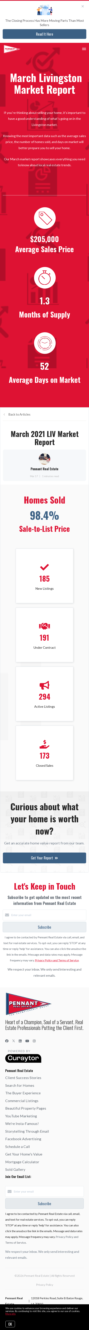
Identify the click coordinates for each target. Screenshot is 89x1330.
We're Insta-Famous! (22, 1123)
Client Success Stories (23, 1077)
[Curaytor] (23, 1061)
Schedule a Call (17, 1146)
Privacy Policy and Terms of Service (57, 960)
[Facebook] (6, 1041)
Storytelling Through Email (27, 1131)
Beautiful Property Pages (25, 1108)
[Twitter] (13, 1041)
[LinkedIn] (20, 1041)
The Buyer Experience (23, 1093)
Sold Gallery (15, 1169)
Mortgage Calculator (22, 1162)
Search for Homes (19, 1085)
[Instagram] (34, 1041)
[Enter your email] (48, 914)
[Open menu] (84, 49)
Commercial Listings (21, 1100)
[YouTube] (27, 1041)
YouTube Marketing (21, 1116)
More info (10, 1313)
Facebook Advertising (23, 1139)
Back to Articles (19, 414)
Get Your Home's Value (23, 1154)
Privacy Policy (44, 1284)
